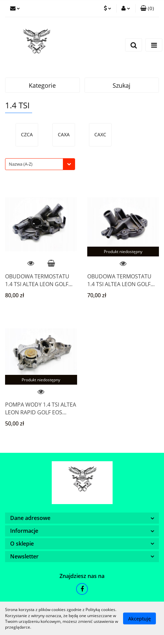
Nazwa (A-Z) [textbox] (20, 164)
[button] (147, 8)
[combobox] (40, 164)
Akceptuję (139, 618)
